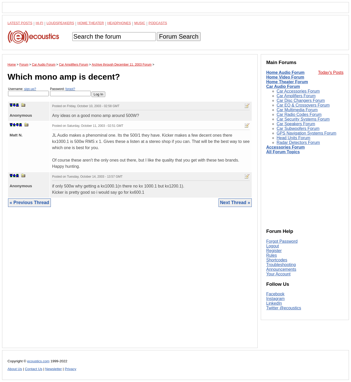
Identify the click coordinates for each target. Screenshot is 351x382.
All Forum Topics (283, 152)
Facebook (275, 294)
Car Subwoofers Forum (298, 128)
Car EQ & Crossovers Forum (303, 105)
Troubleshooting (281, 264)
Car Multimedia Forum (297, 110)
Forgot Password (282, 241)
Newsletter (53, 369)
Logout (272, 246)
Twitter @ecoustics (283, 308)
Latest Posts (20, 23)
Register (274, 250)
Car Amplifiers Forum (296, 96)
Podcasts (158, 23)
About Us (15, 369)
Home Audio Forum (285, 72)
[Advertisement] (130, 281)
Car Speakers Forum (296, 124)
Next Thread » (235, 202)
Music (139, 23)
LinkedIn (274, 303)
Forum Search (178, 36)
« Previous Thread (29, 202)
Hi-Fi (39, 23)
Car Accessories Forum (298, 91)
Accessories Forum (285, 147)
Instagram (275, 298)
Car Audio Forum (283, 86)
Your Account (278, 274)
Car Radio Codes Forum (299, 114)
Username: (28, 91)
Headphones (119, 23)
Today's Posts (330, 72)
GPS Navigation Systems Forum (306, 133)
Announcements (281, 269)
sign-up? (30, 89)
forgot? (70, 89)
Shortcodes (276, 260)
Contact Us (33, 369)
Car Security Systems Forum (303, 119)
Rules (271, 255)
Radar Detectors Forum (298, 142)
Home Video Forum (285, 77)
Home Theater (91, 23)
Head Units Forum (293, 138)
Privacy (70, 369)
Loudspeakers (60, 23)
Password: (70, 91)
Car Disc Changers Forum (301, 100)
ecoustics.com (38, 361)
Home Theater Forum (287, 82)
